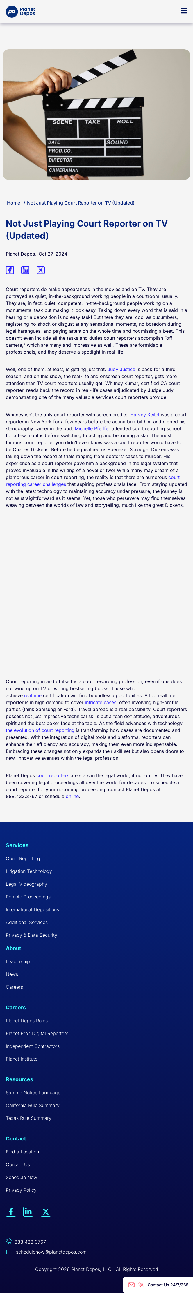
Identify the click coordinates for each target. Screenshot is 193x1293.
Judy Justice (121, 369)
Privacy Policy (21, 1190)
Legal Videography (26, 884)
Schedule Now (21, 1177)
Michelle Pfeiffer (92, 428)
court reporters (52, 775)
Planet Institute (21, 1059)
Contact (16, 1138)
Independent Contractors (33, 1046)
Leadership (18, 961)
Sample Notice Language (33, 1092)
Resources (19, 1079)
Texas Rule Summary (28, 1118)
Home (13, 203)
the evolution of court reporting (40, 730)
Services (17, 845)
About (13, 948)
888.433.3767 (30, 1242)
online (72, 796)
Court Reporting (23, 858)
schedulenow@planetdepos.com (51, 1252)
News (12, 974)
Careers (14, 987)
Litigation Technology (29, 871)
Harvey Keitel (144, 414)
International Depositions (32, 909)
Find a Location (22, 1152)
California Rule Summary (33, 1105)
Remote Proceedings (28, 897)
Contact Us (18, 1164)
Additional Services (27, 922)
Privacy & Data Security (31, 935)
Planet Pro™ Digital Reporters (37, 1033)
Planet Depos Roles (27, 1020)
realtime (33, 695)
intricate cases (100, 702)
